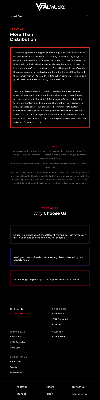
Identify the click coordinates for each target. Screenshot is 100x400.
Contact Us (78, 387)
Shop (50, 394)
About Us (22, 387)
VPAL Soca (57, 324)
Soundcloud (16, 372)
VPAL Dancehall (60, 319)
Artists (50, 387)
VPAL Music (58, 313)
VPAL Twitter (58, 336)
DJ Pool (21, 394)
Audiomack (16, 361)
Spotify (13, 367)
